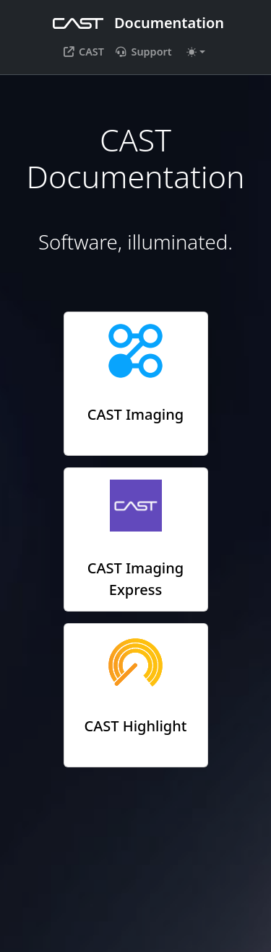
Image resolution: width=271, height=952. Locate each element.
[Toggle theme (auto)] (196, 52)
